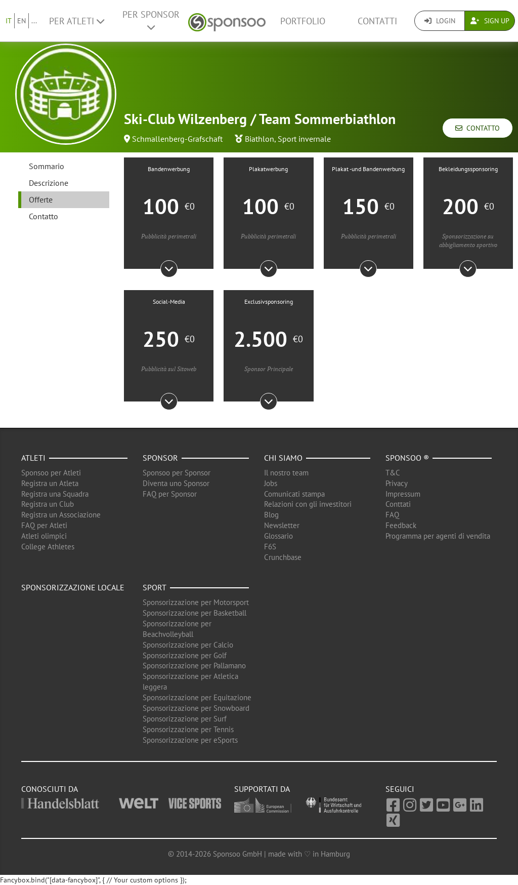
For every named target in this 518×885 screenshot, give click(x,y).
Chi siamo (283, 458)
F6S (270, 546)
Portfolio (302, 21)
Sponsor (160, 458)
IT (9, 20)
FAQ (392, 514)
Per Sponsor (151, 20)
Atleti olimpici (44, 536)
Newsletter (281, 525)
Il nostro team (286, 472)
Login (439, 20)
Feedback (400, 525)
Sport (154, 587)
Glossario (278, 536)
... (34, 20)
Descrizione (48, 183)
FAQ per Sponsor (170, 494)
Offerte (41, 199)
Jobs (270, 483)
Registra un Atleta (49, 483)
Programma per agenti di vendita (437, 536)
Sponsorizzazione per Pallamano (194, 665)
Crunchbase (282, 557)
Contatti (377, 21)
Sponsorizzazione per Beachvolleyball (177, 629)
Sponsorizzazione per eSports (190, 740)
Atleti (33, 458)
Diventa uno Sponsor (176, 483)
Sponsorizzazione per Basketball (194, 613)
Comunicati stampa (294, 494)
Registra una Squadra (55, 494)
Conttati (398, 504)
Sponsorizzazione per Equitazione (197, 697)
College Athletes (47, 546)
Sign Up (489, 20)
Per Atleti (76, 21)
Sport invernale (304, 139)
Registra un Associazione (61, 514)
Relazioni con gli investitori (308, 504)
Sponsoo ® (407, 458)
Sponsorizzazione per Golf (185, 655)
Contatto (477, 128)
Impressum (402, 494)
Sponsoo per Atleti (51, 472)
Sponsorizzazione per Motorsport (196, 602)
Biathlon (259, 139)
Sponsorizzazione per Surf (185, 718)
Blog (271, 514)
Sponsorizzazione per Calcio (188, 645)
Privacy (396, 483)
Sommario (46, 166)
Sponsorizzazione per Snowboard (196, 708)
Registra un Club (47, 504)
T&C (392, 472)
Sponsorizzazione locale (72, 587)
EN (21, 20)
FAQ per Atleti (44, 525)
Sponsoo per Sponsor (176, 472)
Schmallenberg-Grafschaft (177, 139)
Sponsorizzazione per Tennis (188, 729)
